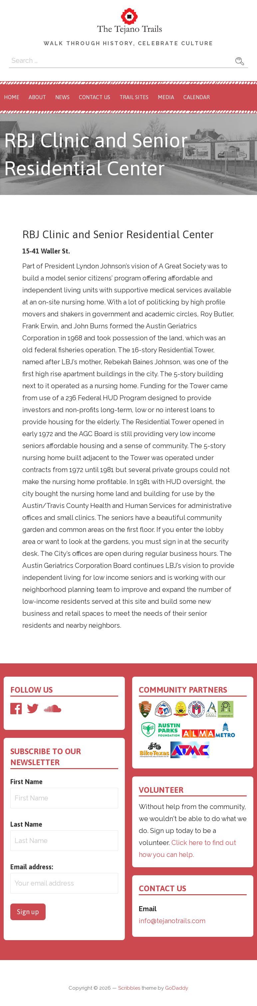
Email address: (31, 867)
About (37, 97)
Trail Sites (134, 97)
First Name (26, 781)
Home (11, 97)
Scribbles (129, 988)
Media (166, 97)
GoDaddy (176, 988)
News (62, 97)
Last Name (26, 824)
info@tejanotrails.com (172, 921)
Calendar (196, 97)
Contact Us (94, 97)
